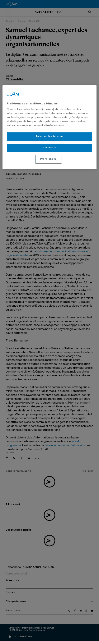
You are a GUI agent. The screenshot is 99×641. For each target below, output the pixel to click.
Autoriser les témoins (49, 136)
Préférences (48, 159)
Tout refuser (49, 148)
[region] (49, 127)
